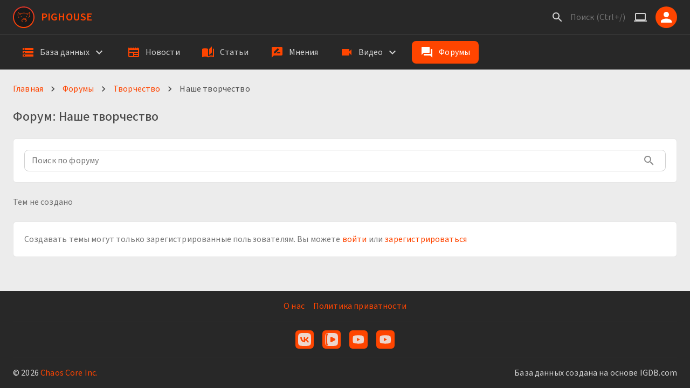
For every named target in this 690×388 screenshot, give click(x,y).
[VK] (304, 339)
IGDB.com (658, 373)
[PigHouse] (52, 17)
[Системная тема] (640, 17)
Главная (28, 89)
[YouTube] (358, 339)
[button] (63, 52)
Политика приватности (359, 306)
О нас (294, 306)
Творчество (137, 89)
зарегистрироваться (425, 239)
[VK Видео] (331, 339)
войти (354, 239)
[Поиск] (557, 17)
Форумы (78, 89)
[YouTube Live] (385, 339)
